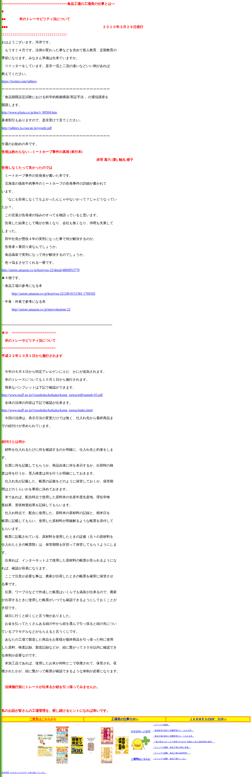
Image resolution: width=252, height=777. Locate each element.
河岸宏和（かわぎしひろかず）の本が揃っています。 (24, 773)
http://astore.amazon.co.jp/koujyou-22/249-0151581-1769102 (53, 294)
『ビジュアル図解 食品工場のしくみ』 (170, 759)
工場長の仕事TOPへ (125, 719)
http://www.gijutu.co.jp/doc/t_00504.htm (29, 112)
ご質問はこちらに (141, 759)
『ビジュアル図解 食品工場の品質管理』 (171, 753)
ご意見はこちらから (42, 719)
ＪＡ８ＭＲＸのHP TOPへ (208, 719)
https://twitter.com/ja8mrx (19, 81)
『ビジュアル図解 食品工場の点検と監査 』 (172, 747)
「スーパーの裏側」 (161, 725)
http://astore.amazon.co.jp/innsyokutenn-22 (41, 309)
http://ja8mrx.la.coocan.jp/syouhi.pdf (27, 128)
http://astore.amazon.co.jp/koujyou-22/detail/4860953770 (40, 270)
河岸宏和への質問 (140, 731)
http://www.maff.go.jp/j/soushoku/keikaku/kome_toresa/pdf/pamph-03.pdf (52, 395)
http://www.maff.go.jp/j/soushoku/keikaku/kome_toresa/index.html (47, 410)
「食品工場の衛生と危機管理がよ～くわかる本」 (173, 736)
